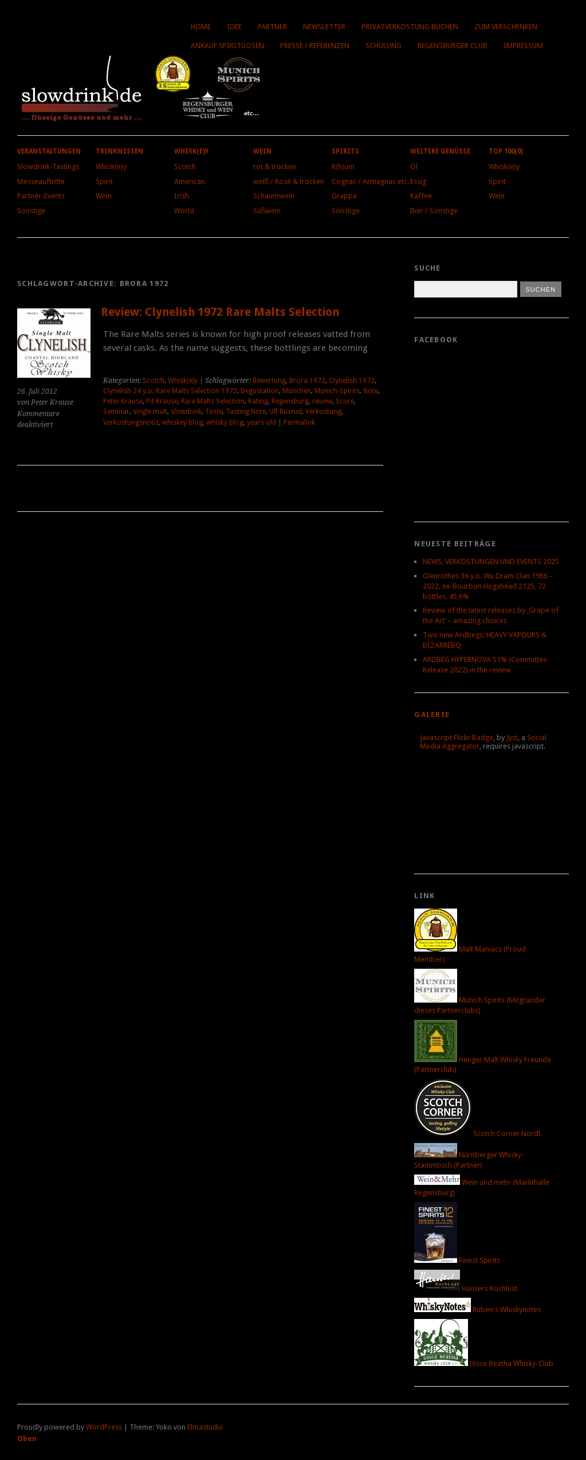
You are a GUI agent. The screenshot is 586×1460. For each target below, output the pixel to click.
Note (370, 391)
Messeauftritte (41, 181)
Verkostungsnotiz (131, 422)
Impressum (523, 45)
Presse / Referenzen (314, 45)
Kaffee (421, 195)
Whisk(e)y (111, 166)
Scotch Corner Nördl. (478, 1133)
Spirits (345, 151)
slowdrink (186, 412)
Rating (258, 401)
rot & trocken (274, 166)
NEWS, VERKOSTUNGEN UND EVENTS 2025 (491, 561)
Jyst (512, 737)
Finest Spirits (457, 1260)
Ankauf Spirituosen (227, 45)
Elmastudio (205, 1427)
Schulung (383, 45)
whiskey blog (182, 422)
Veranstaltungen (49, 151)
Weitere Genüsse (440, 151)
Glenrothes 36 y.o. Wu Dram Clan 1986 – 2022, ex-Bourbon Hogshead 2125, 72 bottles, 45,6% (488, 586)
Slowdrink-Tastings (48, 166)
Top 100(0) (506, 151)
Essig (418, 181)
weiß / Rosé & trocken (288, 181)
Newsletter (324, 26)
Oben (27, 1438)
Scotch (185, 166)
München (296, 391)
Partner (272, 26)
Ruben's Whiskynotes (477, 1309)
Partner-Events (41, 195)
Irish (181, 195)
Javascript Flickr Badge (456, 737)
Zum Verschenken (505, 26)
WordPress (104, 1427)
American (189, 181)
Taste (213, 412)
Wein (104, 195)
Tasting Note (246, 412)
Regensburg (290, 401)
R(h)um (343, 166)
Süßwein (267, 210)
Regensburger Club (452, 45)
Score (345, 401)
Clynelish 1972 (352, 381)
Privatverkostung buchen (409, 26)
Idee (234, 26)
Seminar (116, 412)
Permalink (299, 422)
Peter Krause (123, 401)
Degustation (260, 391)
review (322, 401)
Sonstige (31, 210)
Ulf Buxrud (285, 412)
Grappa (344, 195)
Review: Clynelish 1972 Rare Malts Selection (220, 312)
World (184, 210)
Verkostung (323, 412)
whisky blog (224, 422)
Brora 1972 (307, 381)
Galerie (432, 714)
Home (201, 26)
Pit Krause (162, 401)
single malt (150, 412)
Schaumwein (273, 195)
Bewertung (269, 381)
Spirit (104, 181)
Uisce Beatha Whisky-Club (483, 1363)
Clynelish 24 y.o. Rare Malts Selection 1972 (170, 391)
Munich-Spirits (337, 391)
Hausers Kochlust (465, 1288)
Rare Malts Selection (213, 401)
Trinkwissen (119, 151)
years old (261, 422)
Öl (414, 166)
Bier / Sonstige (434, 210)
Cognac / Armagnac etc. (370, 181)
